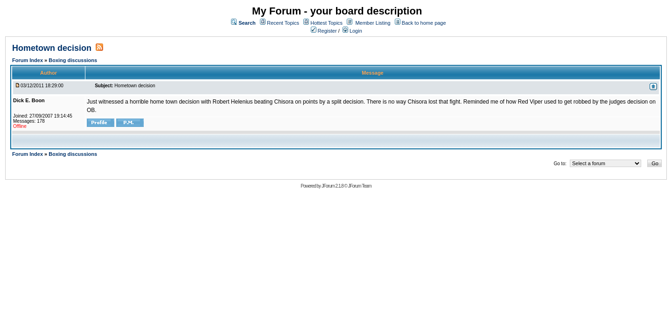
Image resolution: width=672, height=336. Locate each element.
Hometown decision (51, 48)
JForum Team (359, 186)
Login (352, 31)
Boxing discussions (73, 60)
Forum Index (28, 60)
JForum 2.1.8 (332, 186)
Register (324, 31)
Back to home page (424, 23)
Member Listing (372, 23)
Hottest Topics (326, 23)
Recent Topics (283, 23)
